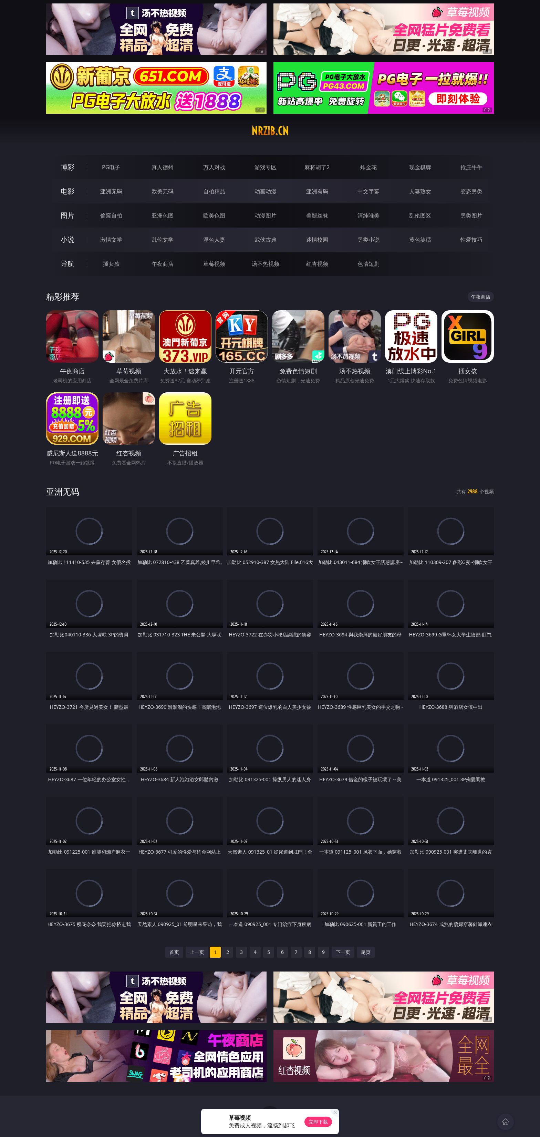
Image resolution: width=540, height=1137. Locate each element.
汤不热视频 (265, 264)
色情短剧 (368, 264)
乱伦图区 (420, 215)
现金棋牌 (420, 167)
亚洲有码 (317, 191)
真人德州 (163, 167)
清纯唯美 (368, 215)
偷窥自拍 (111, 215)
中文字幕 (368, 191)
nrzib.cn (270, 131)
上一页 (197, 952)
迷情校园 (317, 239)
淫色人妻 (214, 239)
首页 (174, 952)
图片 (67, 215)
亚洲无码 (111, 191)
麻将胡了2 (317, 167)
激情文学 (111, 239)
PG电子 (111, 167)
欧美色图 (214, 215)
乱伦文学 (163, 239)
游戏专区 (266, 167)
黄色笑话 (420, 239)
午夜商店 (163, 264)
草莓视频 (214, 264)
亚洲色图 (163, 215)
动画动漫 (266, 191)
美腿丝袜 (317, 215)
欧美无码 (163, 191)
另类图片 (471, 215)
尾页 (366, 952)
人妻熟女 (420, 191)
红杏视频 (317, 264)
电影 (67, 191)
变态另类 (471, 191)
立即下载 (318, 1121)
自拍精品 (214, 191)
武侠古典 (266, 239)
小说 (67, 239)
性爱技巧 (471, 239)
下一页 (343, 952)
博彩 (67, 167)
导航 (67, 263)
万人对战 (214, 167)
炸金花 (368, 167)
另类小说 (368, 239)
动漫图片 (266, 215)
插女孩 (111, 264)
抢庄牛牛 (471, 167)
